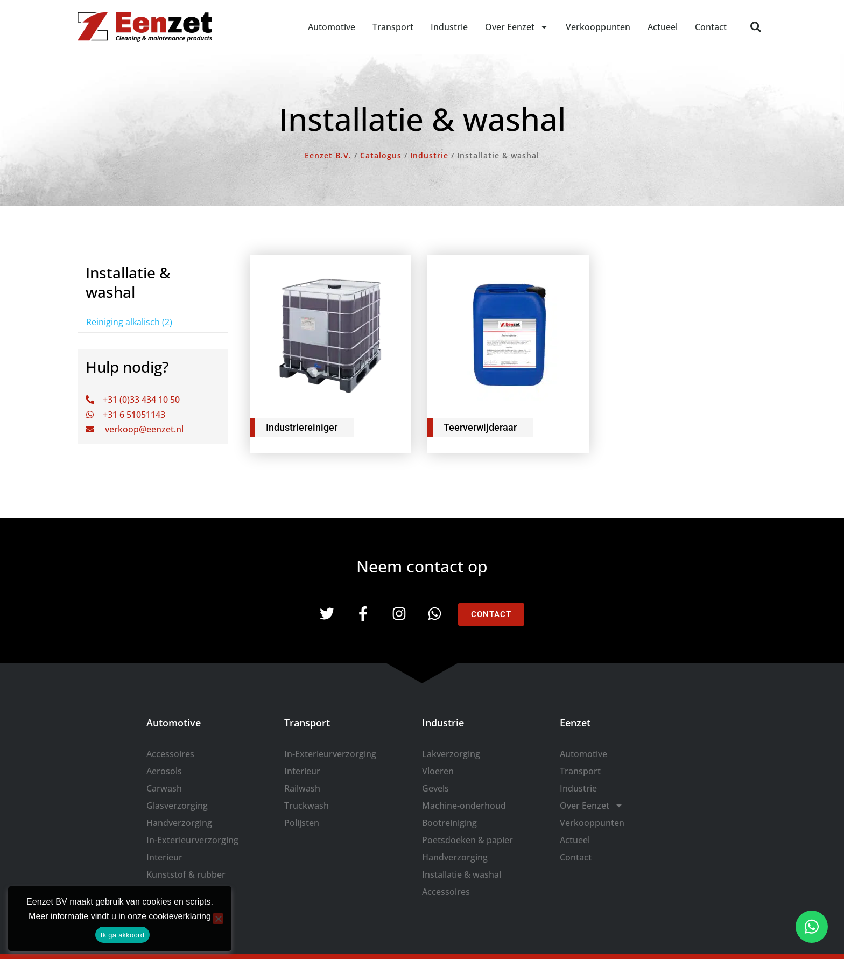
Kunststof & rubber (186, 874)
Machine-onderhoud (464, 805)
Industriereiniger (301, 427)
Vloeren (438, 771)
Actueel (663, 27)
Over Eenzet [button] (516, 27)
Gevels (435, 788)
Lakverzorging (451, 754)
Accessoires (170, 754)
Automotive (331, 27)
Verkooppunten (598, 27)
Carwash (164, 788)
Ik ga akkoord (122, 935)
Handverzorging (179, 823)
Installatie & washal (461, 874)
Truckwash (306, 805)
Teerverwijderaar (480, 427)
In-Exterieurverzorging (192, 840)
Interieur (164, 857)
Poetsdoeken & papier (467, 840)
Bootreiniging (449, 823)
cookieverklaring (180, 916)
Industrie (449, 27)
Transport (392, 27)
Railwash (302, 788)
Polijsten (301, 823)
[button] (755, 27)
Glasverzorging (177, 805)
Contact (711, 27)
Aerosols (164, 771)
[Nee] (218, 918)
